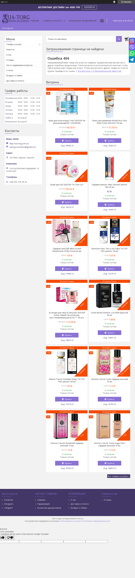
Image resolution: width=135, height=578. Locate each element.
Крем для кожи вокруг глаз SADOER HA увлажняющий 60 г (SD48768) (66, 121)
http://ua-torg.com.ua (19, 143)
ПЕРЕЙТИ (89, 7)
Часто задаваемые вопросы (19, 65)
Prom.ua (80, 518)
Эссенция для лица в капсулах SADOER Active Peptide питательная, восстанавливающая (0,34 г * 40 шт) (67, 315)
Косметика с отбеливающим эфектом (99, 71)
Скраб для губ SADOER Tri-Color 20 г (67, 184)
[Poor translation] (10, 537)
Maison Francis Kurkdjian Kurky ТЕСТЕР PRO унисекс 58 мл (67, 380)
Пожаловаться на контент (71, 521)
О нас (8, 54)
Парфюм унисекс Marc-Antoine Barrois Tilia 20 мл (109, 185)
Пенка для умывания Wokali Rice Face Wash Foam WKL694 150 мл (109, 121)
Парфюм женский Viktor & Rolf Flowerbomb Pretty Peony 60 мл (66, 249)
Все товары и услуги (118, 476)
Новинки (41, 500)
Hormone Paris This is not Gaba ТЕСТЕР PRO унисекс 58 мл (109, 249)
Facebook (8, 500)
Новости (10, 49)
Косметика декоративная (49, 508)
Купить (68, 140)
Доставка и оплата (15, 80)
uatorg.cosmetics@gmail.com (23, 147)
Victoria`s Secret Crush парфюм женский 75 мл (109, 380)
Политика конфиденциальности (97, 521)
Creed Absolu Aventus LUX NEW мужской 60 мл (109, 313)
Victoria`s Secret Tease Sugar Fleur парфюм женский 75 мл (109, 444)
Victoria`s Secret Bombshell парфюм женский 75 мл (67, 444)
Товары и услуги (52, 20)
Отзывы (10, 60)
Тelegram (8, 508)
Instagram (8, 504)
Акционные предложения (82, 20)
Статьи (9, 70)
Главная (34, 20)
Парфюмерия (43, 504)
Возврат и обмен (14, 75)
